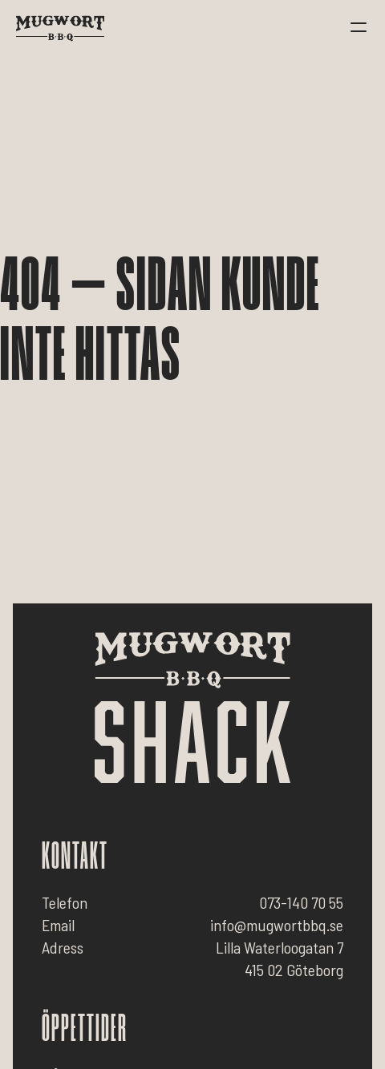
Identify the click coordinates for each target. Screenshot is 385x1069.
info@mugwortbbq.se (276, 924)
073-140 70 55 (301, 902)
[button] (358, 28)
